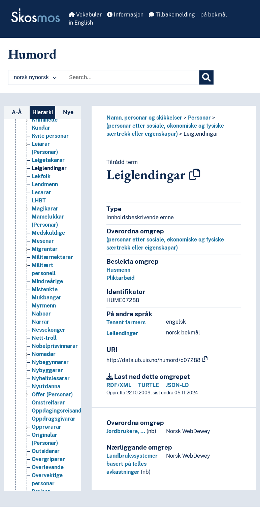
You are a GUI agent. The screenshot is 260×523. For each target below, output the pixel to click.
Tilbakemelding (172, 14)
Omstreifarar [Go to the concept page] (48, 448)
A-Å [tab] (17, 112)
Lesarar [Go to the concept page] (41, 238)
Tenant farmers (125, 322)
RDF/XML (118, 385)
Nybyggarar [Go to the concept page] (47, 416)
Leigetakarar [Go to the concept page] (48, 206)
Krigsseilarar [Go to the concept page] (48, 157)
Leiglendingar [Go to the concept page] (49, 214)
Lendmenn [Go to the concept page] (45, 230)
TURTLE (148, 385)
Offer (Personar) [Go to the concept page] (52, 440)
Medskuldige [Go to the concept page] (48, 278)
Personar (199, 118)
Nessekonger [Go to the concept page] (48, 375)
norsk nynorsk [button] (35, 77)
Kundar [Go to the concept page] (41, 173)
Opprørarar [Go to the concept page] (46, 472)
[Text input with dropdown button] (132, 77)
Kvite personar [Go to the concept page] (50, 181)
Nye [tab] (68, 112)
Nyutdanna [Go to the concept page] (46, 432)
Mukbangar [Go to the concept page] (46, 343)
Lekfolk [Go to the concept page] (41, 222)
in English (81, 23)
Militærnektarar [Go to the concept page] (52, 303)
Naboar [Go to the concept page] (41, 359)
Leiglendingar (201, 134)
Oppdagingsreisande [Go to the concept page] (58, 456)
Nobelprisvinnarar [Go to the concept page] (55, 392)
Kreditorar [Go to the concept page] (45, 141)
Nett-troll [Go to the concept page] (44, 384)
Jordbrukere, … (125, 431)
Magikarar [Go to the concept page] (45, 254)
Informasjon (125, 14)
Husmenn (118, 270)
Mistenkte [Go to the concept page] (45, 335)
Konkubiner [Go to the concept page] (46, 133)
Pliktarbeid (120, 278)
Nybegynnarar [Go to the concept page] (50, 408)
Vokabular (85, 14)
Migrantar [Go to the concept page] (45, 295)
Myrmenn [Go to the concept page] (44, 351)
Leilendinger (122, 333)
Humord (32, 54)
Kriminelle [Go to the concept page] (45, 165)
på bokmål (213, 14)
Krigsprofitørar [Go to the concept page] (51, 149)
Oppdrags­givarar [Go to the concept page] (53, 464)
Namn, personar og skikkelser (144, 118)
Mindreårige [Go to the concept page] (47, 327)
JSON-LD (177, 385)
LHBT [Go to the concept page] (39, 246)
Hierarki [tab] (42, 112)
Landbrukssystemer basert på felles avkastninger (132, 464)
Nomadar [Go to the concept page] (44, 400)
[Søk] (206, 77)
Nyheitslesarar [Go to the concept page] (51, 424)
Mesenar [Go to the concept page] (43, 287)
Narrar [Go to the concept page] (40, 367)
